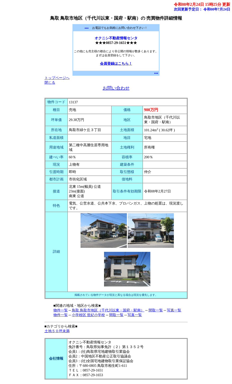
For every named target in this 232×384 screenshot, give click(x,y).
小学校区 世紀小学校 (88, 315)
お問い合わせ (116, 88)
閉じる (50, 82)
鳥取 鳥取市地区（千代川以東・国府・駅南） (108, 310)
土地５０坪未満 (57, 331)
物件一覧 (60, 310)
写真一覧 (174, 310)
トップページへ (57, 78)
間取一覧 (156, 310)
